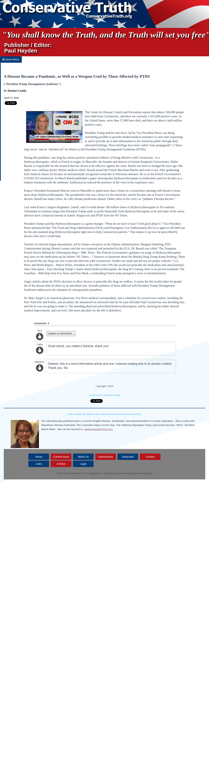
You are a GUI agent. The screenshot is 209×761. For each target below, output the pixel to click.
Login (83, 463)
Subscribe (128, 456)
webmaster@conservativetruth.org (136, 473)
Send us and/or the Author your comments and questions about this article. (104, 414)
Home (38, 456)
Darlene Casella (17, 90)
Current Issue (61, 456)
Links (39, 463)
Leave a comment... (61, 333)
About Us (83, 456)
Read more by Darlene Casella (104, 395)
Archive (61, 463)
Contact (149, 456)
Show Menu (10, 59)
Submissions (105, 456)
